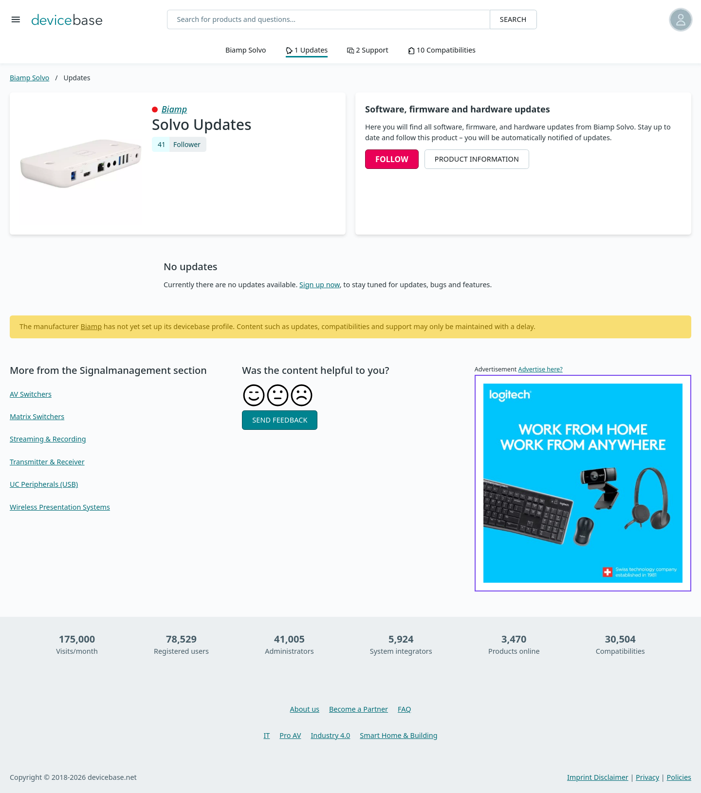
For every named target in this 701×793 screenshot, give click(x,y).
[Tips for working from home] (583, 483)
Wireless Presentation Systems (60, 507)
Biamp (174, 109)
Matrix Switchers (37, 416)
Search (513, 19)
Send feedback (279, 419)
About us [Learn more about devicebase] (304, 709)
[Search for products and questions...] (328, 19)
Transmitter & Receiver (47, 461)
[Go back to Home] (67, 19)
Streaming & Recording (48, 438)
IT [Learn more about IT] (266, 735)
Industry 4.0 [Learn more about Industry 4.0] (330, 735)
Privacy (647, 777)
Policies (679, 777)
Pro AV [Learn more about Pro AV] (290, 735)
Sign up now (319, 284)
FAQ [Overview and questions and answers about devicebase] (404, 709)
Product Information (477, 159)
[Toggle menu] (16, 19)
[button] (646, 19)
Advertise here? (540, 369)
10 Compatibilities (442, 50)
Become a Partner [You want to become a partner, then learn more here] (358, 709)
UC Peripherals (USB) (44, 484)
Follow (391, 159)
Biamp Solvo (245, 50)
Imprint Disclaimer (597, 777)
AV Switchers (31, 394)
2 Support (367, 50)
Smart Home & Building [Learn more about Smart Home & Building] (398, 735)
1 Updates (307, 50)
